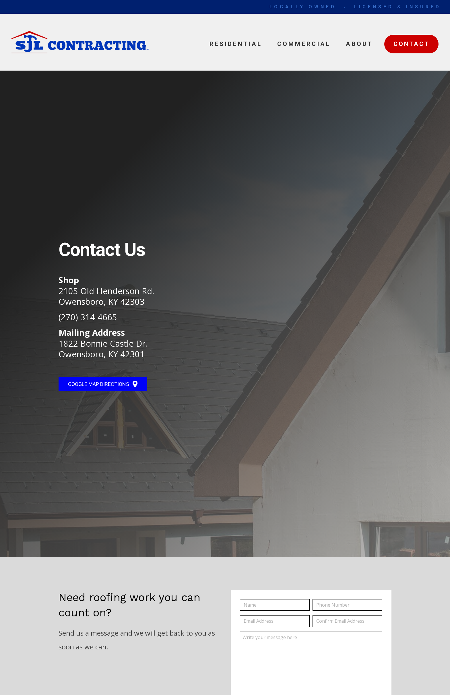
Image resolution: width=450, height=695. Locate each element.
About (359, 43)
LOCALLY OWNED (302, 6)
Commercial (304, 43)
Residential (236, 43)
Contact (411, 43)
